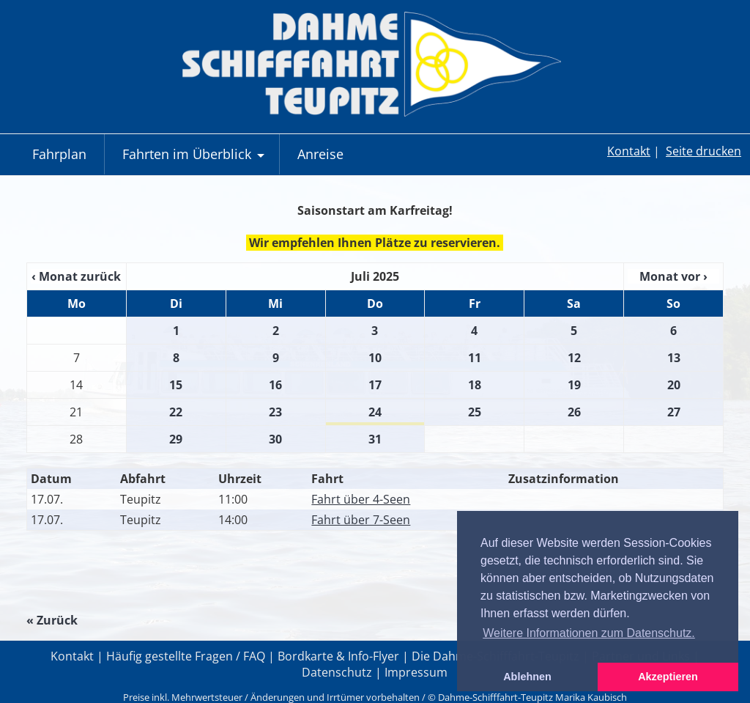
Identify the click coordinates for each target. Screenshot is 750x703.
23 (275, 412)
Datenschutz (337, 672)
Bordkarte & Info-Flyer (338, 656)
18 (474, 385)
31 (375, 439)
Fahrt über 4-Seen (360, 499)
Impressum (416, 672)
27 (673, 412)
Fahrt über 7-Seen (360, 520)
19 (574, 385)
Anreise (320, 154)
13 (673, 357)
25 (474, 412)
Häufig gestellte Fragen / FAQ (185, 656)
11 (474, 357)
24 (375, 412)
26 (574, 412)
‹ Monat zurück (76, 276)
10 (375, 357)
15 (175, 385)
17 (375, 385)
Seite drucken (703, 151)
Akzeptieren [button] (668, 676)
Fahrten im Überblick (195, 159)
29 (175, 439)
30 (275, 439)
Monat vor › (673, 276)
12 (574, 357)
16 (275, 385)
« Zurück (52, 620)
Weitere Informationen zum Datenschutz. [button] (589, 633)
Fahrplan (59, 154)
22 (175, 412)
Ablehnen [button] (527, 676)
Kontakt (628, 151)
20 (673, 385)
